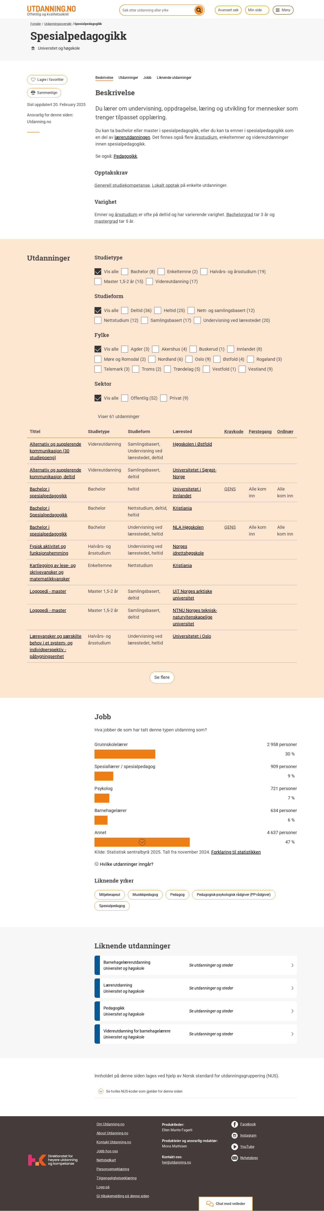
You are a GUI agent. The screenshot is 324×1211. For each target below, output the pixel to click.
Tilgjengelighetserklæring (117, 1178)
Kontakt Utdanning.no (114, 1142)
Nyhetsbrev (249, 1158)
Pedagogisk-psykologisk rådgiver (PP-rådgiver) (234, 894)
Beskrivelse (104, 77)
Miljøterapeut (109, 894)
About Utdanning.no (112, 1133)
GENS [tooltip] (230, 489)
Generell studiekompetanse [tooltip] (122, 185)
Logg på (103, 1187)
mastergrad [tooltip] (106, 221)
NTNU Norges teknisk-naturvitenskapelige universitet (195, 617)
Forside (35, 24)
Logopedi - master (48, 591)
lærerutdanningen (132, 137)
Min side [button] (255, 10)
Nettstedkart (106, 1160)
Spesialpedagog (112, 906)
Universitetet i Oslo (192, 636)
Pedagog (177, 894)
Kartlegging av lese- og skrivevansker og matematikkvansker (53, 572)
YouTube (247, 1147)
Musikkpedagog (145, 894)
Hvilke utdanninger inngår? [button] (123, 864)
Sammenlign (44, 93)
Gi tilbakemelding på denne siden (123, 1196)
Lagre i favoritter (47, 79)
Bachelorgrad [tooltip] (239, 214)
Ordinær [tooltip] (285, 431)
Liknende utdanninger (174, 77)
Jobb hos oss (107, 1151)
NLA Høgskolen (188, 527)
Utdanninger (128, 77)
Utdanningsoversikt (58, 24)
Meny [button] (286, 10)
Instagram (248, 1135)
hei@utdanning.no (176, 1162)
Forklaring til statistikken (236, 852)
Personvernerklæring (113, 1169)
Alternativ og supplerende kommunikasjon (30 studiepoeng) (55, 450)
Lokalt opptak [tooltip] (165, 185)
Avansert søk (228, 10)
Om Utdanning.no (110, 1124)
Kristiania (182, 508)
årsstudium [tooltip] (206, 137)
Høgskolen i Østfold (192, 444)
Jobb (147, 77)
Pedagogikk (125, 156)
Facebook (248, 1124)
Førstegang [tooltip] (260, 431)
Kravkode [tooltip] (233, 431)
